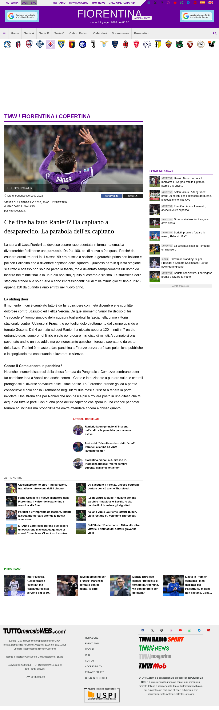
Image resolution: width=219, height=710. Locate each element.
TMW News (98, 2)
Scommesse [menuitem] (120, 33)
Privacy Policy (94, 672)
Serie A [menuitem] (29, 33)
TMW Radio (58, 2)
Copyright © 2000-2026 (20, 665)
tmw (10, 116)
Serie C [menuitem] (59, 33)
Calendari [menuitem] (100, 33)
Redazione (91, 638)
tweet (133, 195)
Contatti (90, 660)
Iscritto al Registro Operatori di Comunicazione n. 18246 (34, 656)
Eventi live (28, 2)
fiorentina (37, 116)
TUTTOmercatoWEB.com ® (47, 665)
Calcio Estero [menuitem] (78, 33)
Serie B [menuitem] (44, 33)
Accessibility (93, 666)
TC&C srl (21, 640)
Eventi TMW (92, 643)
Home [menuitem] (15, 33)
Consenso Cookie (96, 678)
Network (12, 2)
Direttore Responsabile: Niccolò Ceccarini (35, 648)
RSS (87, 655)
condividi (111, 195)
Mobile (89, 649)
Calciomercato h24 (122, 2)
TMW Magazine (78, 2)
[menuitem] (4, 33)
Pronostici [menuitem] (141, 33)
